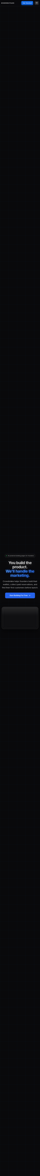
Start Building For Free (20, 595)
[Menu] (37, 3)
